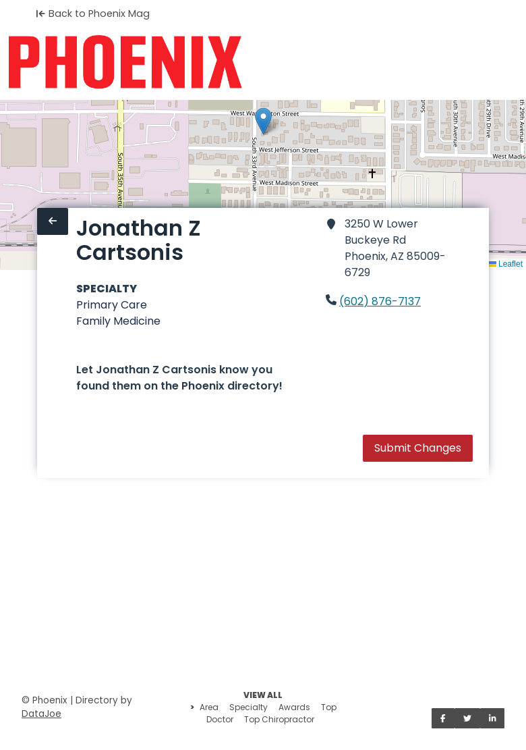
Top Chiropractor (279, 719)
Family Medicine (118, 321)
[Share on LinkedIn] (492, 718)
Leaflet (505, 264)
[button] (263, 121)
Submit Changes (417, 448)
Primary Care (111, 305)
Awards (294, 707)
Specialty (248, 707)
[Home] (125, 62)
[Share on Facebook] (443, 718)
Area (209, 707)
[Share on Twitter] (467, 718)
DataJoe (41, 713)
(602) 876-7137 (380, 301)
